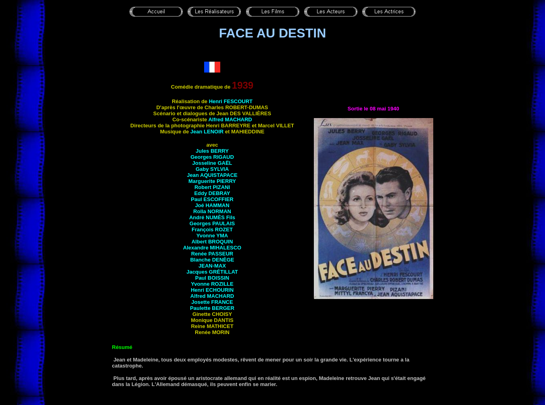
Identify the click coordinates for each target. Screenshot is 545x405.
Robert (212, 187)
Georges (212, 157)
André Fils (212, 217)
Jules (212, 151)
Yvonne (212, 236)
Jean (206, 132)
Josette (212, 302)
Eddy (212, 193)
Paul (212, 199)
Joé (212, 205)
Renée (212, 254)
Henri (231, 101)
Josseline (212, 163)
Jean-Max (212, 266)
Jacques (212, 272)
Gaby (212, 169)
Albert (212, 242)
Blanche (212, 260)
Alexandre (212, 248)
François (212, 229)
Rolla (212, 211)
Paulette (212, 308)
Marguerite (212, 181)
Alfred (230, 119)
